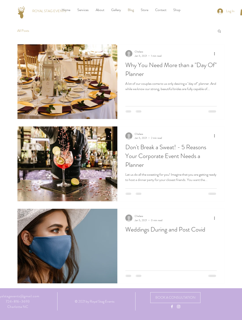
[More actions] (216, 53)
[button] (219, 31)
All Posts (23, 30)
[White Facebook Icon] (172, 306)
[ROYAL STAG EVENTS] (49, 11)
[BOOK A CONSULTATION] (175, 297)
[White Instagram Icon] (178, 306)
